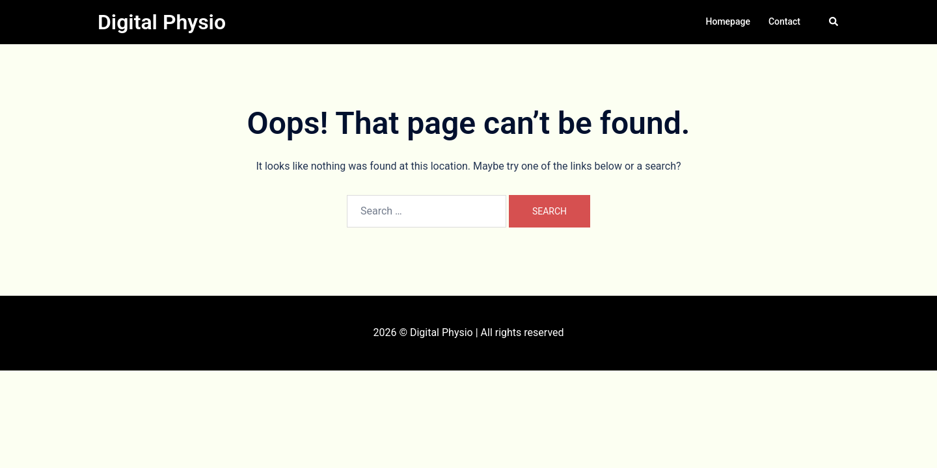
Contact (784, 21)
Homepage (728, 21)
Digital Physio (162, 22)
